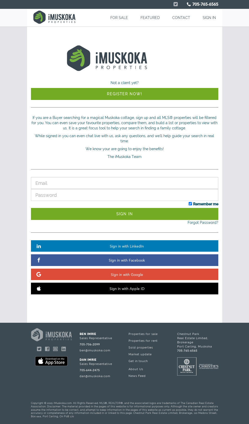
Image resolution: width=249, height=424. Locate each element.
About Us (136, 369)
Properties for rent (143, 341)
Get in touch (138, 361)
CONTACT (181, 18)
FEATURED (150, 18)
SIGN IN (209, 18)
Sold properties (141, 347)
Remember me (205, 204)
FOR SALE (119, 18)
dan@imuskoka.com (95, 376)
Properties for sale (143, 334)
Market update (140, 354)
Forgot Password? (203, 222)
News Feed (137, 376)
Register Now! (124, 94)
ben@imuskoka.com (95, 350)
